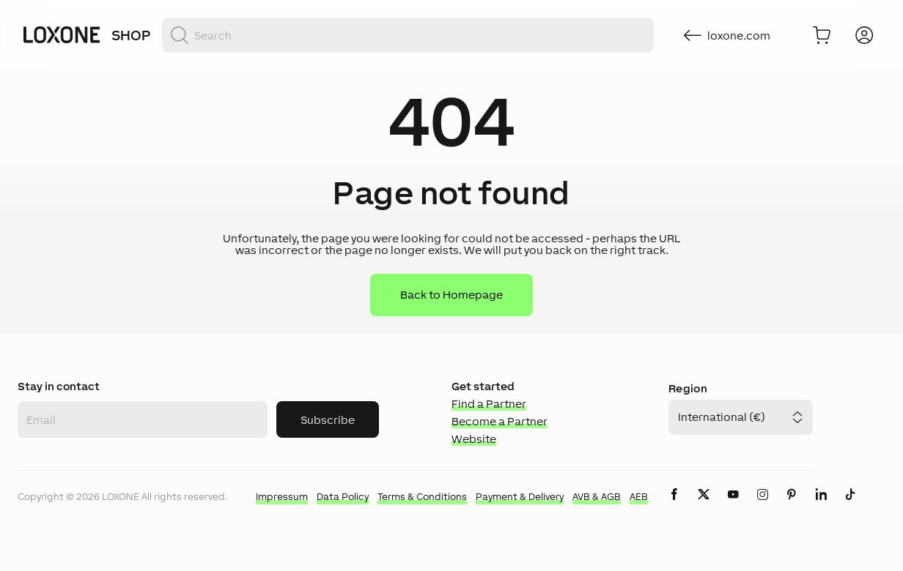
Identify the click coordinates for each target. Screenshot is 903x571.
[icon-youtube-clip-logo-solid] (733, 506)
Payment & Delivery (520, 496)
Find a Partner (489, 404)
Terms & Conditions (422, 496)
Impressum (282, 496)
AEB (639, 496)
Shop (130, 35)
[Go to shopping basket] (821, 35)
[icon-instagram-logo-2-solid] (762, 506)
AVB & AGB (596, 496)
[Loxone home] (61, 35)
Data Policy (343, 496)
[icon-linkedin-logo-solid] (821, 506)
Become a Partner (500, 421)
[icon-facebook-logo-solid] (674, 506)
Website (474, 439)
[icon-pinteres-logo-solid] (791, 506)
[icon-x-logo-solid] (704, 506)
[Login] (864, 35)
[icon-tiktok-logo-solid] (850, 506)
